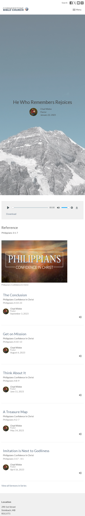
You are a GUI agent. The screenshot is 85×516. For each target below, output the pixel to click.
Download (11, 214)
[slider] (30, 207)
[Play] (8, 207)
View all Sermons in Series (13, 485)
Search (64, 3)
